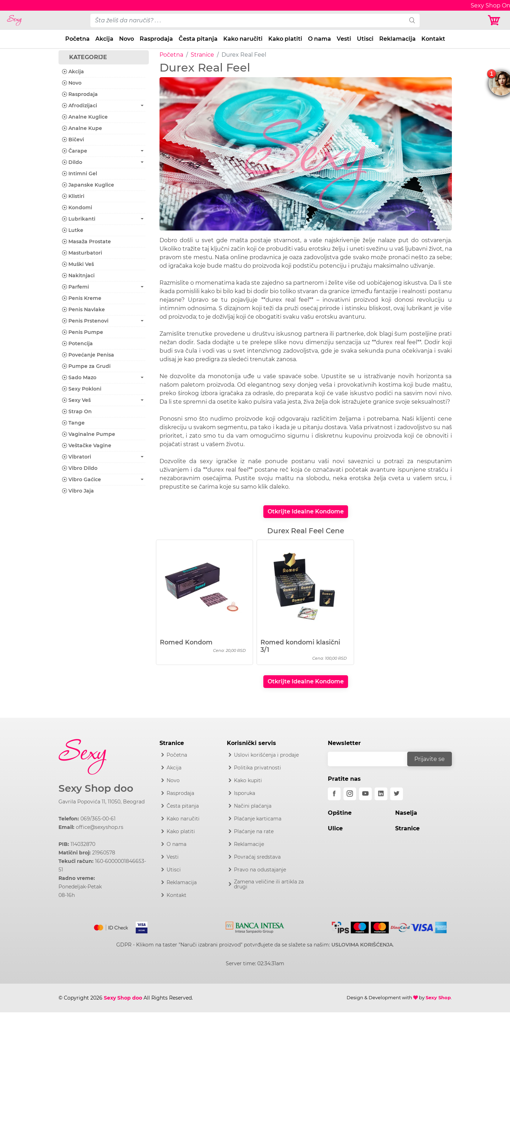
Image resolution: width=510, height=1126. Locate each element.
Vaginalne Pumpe (88, 434)
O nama (319, 38)
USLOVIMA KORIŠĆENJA (362, 945)
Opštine (340, 812)
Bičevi (73, 139)
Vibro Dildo (79, 468)
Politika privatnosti (257, 767)
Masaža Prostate (86, 241)
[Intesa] (255, 926)
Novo (126, 38)
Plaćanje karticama (257, 818)
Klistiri (73, 196)
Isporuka (244, 793)
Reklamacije (249, 844)
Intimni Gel (79, 173)
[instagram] (349, 793)
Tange (73, 423)
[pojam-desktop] (247, 20)
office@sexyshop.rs (99, 827)
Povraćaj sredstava (257, 856)
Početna (77, 38)
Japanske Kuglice (88, 185)
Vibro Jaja (78, 491)
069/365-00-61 (98, 818)
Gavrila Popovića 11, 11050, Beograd (101, 801)
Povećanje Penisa (88, 355)
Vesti (344, 38)
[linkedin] (381, 793)
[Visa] (139, 926)
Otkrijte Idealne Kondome (306, 511)
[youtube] (365, 793)
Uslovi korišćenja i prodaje (266, 754)
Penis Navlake (83, 309)
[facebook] (334, 793)
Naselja (406, 812)
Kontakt (433, 38)
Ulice (335, 828)
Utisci (365, 38)
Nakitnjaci (78, 275)
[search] (412, 20)
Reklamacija (397, 38)
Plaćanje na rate (254, 831)
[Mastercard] (111, 926)
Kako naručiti (243, 38)
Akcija (104, 38)
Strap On (77, 411)
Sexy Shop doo (95, 788)
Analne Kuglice (85, 117)
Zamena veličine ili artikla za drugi (269, 884)
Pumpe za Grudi (86, 366)
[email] (372, 759)
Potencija (77, 343)
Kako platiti (285, 38)
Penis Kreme (81, 298)
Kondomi (77, 207)
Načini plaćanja (252, 805)
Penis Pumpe (82, 332)
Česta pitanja (198, 38)
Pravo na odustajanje (260, 869)
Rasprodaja (156, 38)
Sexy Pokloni (81, 389)
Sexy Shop (438, 997)
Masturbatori (82, 253)
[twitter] (396, 793)
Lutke (72, 230)
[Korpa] (496, 20)
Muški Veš (78, 264)
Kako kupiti (248, 780)
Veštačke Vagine (86, 445)
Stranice (202, 54)
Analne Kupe (82, 128)
